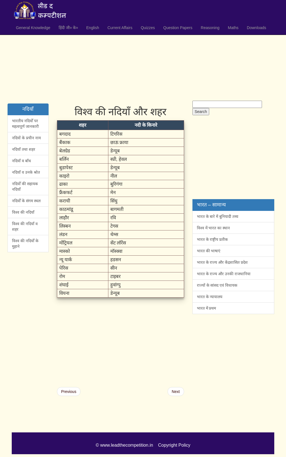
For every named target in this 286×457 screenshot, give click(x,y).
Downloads (256, 27)
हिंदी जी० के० (68, 27)
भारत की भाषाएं (209, 251)
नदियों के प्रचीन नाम (26, 138)
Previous (68, 391)
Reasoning (210, 27)
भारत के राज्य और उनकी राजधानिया (224, 274)
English (92, 27)
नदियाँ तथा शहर (23, 149)
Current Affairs (120, 27)
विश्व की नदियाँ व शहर (25, 227)
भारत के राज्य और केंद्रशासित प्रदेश (222, 262)
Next (176, 391)
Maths (233, 27)
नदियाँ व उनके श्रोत (26, 172)
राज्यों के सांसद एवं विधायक (217, 285)
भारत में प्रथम (206, 308)
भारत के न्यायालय (210, 297)
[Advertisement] (143, 61)
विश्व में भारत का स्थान (213, 228)
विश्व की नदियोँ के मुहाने (25, 244)
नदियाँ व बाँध (21, 161)
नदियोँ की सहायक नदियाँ (25, 187)
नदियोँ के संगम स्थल (26, 201)
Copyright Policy (174, 445)
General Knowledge (33, 27)
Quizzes (148, 27)
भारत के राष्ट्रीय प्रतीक (212, 239)
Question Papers (177, 27)
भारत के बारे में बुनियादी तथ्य (217, 216)
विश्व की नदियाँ (23, 212)
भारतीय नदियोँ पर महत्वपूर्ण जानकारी (25, 124)
